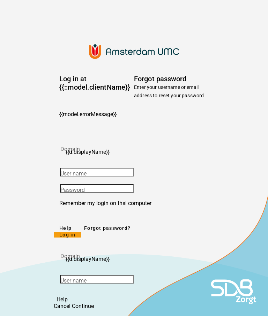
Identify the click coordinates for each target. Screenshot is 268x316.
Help (65, 228)
